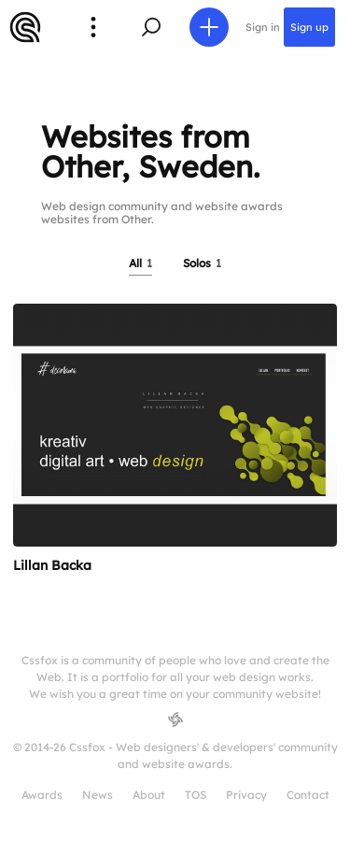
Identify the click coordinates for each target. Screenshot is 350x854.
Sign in (262, 27)
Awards (42, 795)
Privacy (246, 795)
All (140, 263)
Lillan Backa (52, 565)
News (97, 795)
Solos (202, 263)
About (149, 795)
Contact (308, 795)
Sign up (309, 27)
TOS (195, 795)
